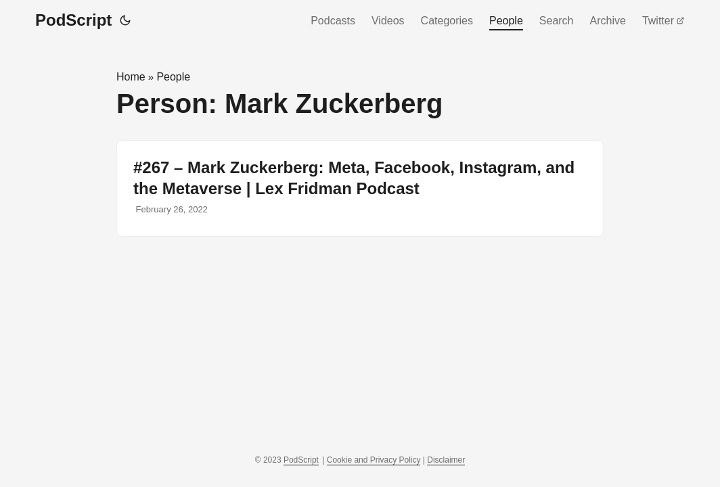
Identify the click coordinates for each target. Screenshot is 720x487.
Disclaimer (446, 460)
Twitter (663, 20)
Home (130, 77)
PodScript (73, 20)
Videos (388, 20)
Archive (608, 20)
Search (556, 20)
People (506, 20)
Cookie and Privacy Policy (374, 460)
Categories (447, 20)
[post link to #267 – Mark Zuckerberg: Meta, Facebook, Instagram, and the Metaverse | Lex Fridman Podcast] (360, 188)
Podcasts (333, 20)
